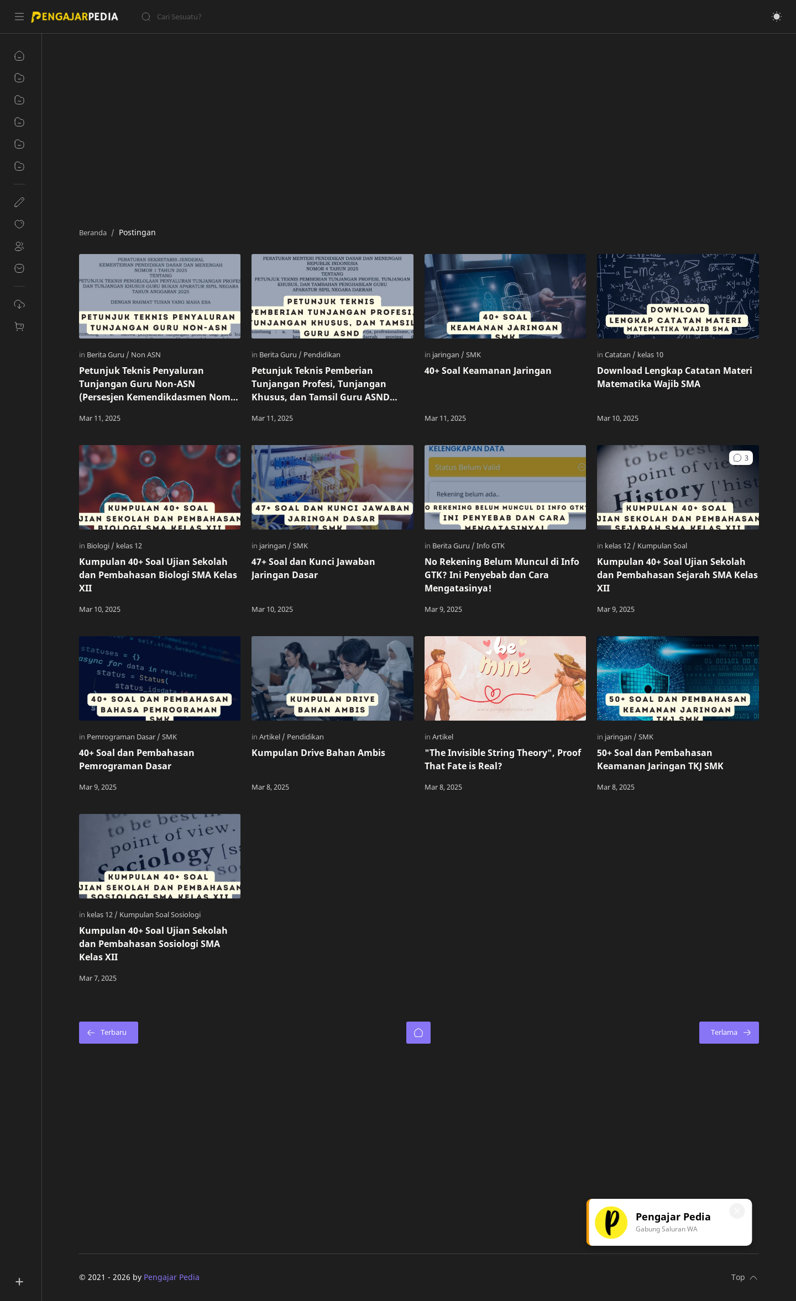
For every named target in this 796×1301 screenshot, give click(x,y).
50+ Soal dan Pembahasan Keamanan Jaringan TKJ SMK (660, 759)
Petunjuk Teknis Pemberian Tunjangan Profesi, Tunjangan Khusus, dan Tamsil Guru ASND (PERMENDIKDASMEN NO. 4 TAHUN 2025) (329, 384)
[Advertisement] (410, 127)
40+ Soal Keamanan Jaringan (488, 370)
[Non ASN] (146, 354)
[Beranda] (418, 1033)
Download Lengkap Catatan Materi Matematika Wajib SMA (674, 377)
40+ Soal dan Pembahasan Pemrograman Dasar (137, 759)
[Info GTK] (490, 546)
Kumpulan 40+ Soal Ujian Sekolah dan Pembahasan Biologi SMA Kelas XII (158, 575)
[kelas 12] (129, 546)
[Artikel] (272, 737)
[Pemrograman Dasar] (123, 737)
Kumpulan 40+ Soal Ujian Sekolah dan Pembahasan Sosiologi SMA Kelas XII (153, 943)
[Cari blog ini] (229, 16)
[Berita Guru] (108, 354)
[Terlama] (729, 1033)
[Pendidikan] (322, 354)
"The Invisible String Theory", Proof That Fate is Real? (503, 759)
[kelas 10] (650, 354)
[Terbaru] (108, 1033)
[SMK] (473, 354)
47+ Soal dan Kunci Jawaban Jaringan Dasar (313, 568)
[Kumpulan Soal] (662, 546)
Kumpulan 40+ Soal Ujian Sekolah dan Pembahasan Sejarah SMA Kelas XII (677, 575)
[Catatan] (620, 354)
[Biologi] (100, 546)
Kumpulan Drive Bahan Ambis (318, 753)
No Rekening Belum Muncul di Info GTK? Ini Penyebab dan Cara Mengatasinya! (502, 575)
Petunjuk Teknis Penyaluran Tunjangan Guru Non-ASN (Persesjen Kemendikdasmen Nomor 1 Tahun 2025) (159, 384)
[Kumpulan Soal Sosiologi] (160, 914)
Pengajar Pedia (172, 1277)
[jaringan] (448, 354)
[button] (776, 16)
